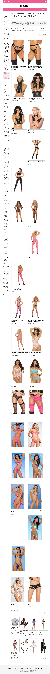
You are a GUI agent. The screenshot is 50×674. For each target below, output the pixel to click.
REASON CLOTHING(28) (6, 209)
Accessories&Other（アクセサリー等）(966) (6, 283)
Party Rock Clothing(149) (6, 224)
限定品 (31, 28)
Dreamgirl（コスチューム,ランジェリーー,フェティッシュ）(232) (6, 160)
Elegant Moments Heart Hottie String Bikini (35, 510)
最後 (43, 34)
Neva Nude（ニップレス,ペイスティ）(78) (6, 64)
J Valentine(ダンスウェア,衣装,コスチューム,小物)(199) (6, 124)
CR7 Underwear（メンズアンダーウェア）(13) (6, 132)
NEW (12, 28)
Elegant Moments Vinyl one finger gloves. (35, 130)
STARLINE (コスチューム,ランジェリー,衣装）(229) (6, 142)
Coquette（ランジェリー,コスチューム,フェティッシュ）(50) (6, 137)
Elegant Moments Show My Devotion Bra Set (18, 384)
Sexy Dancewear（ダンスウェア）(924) (6, 267)
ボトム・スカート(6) (6, 92)
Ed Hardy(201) (6, 253)
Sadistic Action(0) (5, 260)
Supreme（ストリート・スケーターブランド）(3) (6, 69)
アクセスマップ (26, 668)
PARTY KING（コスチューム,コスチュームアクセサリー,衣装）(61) (6, 53)
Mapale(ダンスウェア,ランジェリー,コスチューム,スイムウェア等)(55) (6, 29)
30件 (42, 30)
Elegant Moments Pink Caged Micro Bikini (19, 479)
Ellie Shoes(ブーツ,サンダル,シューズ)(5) (6, 194)
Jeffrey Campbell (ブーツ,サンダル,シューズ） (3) (6, 239)
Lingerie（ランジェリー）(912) (6, 271)
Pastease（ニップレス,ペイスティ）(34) (6, 119)
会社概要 (9, 668)
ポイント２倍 (22, 28)
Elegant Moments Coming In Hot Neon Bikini (35, 541)
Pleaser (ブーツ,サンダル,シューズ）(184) (6, 190)
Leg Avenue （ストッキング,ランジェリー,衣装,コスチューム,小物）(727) (6, 155)
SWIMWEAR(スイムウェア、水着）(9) (6, 101)
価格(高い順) (19, 30)
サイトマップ (31, 668)
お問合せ (21, 668)
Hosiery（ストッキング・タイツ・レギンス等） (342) (6, 275)
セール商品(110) (6, 262)
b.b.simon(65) (6, 257)
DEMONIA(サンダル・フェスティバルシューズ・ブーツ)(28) (6, 43)
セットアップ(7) (6, 98)
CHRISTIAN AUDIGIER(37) (6, 248)
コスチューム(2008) (5, 264)
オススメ (27, 28)
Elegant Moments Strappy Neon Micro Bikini (36, 479)
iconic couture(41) (5, 251)
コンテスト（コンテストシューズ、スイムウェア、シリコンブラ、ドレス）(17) (6, 293)
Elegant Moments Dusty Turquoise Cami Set (35, 384)
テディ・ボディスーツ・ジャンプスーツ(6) (6, 83)
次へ (45, 34)
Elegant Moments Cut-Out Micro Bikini (34, 448)
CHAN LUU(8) (6, 226)
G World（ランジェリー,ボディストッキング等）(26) (6, 115)
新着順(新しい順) (32, 30)
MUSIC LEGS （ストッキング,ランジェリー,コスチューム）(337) (6, 180)
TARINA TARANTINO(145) (6, 256)
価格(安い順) (13, 30)
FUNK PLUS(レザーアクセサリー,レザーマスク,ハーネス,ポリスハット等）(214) (6, 36)
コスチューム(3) (6, 80)
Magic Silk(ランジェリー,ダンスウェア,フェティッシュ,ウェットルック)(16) (6, 204)
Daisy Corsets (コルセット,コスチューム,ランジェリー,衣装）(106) (6, 148)
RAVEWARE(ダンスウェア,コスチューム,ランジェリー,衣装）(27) (6, 59)
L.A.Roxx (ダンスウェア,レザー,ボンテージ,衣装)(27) (6, 199)
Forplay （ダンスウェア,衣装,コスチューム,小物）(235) (6, 171)
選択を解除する (43, 28)
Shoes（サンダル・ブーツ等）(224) (5, 287)
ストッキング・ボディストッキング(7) (6, 95)
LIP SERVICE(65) (6, 243)
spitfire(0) (5, 232)
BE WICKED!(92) (6, 175)
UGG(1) (5, 227)
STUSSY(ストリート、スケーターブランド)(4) (6, 128)
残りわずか (16, 28)
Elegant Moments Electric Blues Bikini (18, 572)
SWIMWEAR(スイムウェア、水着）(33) (6, 279)
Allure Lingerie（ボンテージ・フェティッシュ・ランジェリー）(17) (6, 109)
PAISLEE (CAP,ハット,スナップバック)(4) (6, 215)
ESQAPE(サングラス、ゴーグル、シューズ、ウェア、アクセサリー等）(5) (6, 19)
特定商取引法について (15, 668)
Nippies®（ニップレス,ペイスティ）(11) (6, 47)
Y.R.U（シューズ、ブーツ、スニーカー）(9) (6, 24)
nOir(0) (5, 229)
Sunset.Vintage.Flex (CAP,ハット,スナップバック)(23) (7, 220)
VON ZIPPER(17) (6, 246)
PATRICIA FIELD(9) (5, 212)
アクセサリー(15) (6, 104)
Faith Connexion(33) (6, 235)
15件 (45, 30)
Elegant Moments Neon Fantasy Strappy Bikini (19, 448)
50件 (39, 30)
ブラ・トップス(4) (6, 89)
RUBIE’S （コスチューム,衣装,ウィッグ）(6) (6, 185)
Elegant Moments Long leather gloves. (18, 98)
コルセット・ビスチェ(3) (6, 86)
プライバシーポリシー (38, 668)
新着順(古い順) (25, 30)
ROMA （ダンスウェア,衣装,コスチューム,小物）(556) (6, 166)
